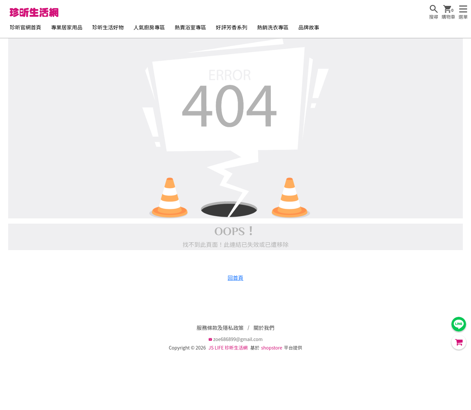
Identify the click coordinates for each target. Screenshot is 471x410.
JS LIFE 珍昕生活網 (228, 347)
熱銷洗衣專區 (272, 27)
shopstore (271, 347)
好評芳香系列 (231, 27)
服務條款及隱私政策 (220, 328)
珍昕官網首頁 (25, 27)
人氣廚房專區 (149, 27)
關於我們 (263, 328)
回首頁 (235, 278)
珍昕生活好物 (108, 27)
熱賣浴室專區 (190, 27)
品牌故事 (308, 27)
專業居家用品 (66, 27)
